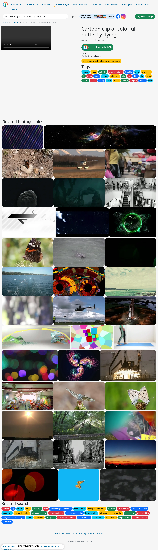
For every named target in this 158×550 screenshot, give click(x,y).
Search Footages (12, 16)
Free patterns (142, 4)
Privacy (82, 533)
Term (74, 533)
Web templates (80, 4)
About (91, 533)
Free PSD (15, 9)
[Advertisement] (76, 100)
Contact (100, 533)
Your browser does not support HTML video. (26, 38)
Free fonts (47, 4)
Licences (66, 533)
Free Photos (32, 4)
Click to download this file (97, 47)
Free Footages (62, 4)
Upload (74, 16)
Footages (15, 22)
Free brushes (111, 4)
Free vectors (17, 4)
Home (5, 22)
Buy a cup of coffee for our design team (101, 61)
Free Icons (96, 4)
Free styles (127, 4)
